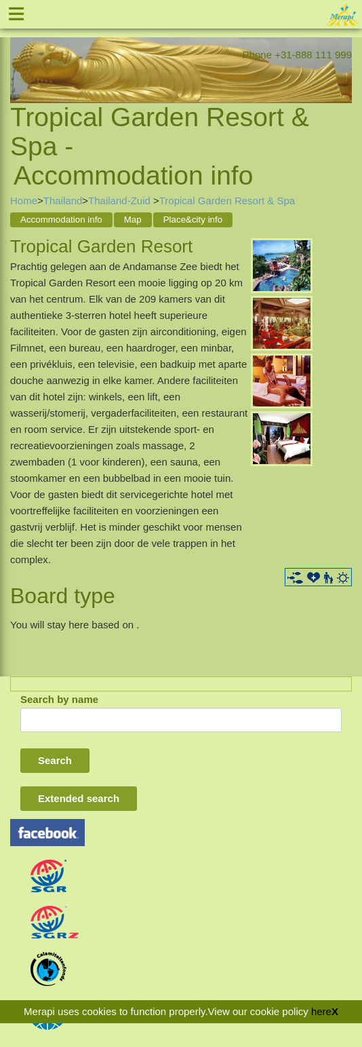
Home (23, 200)
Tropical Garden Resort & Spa (227, 200)
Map (133, 219)
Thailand (63, 200)
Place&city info (192, 219)
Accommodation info (61, 219)
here (321, 1011)
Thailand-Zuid (120, 200)
